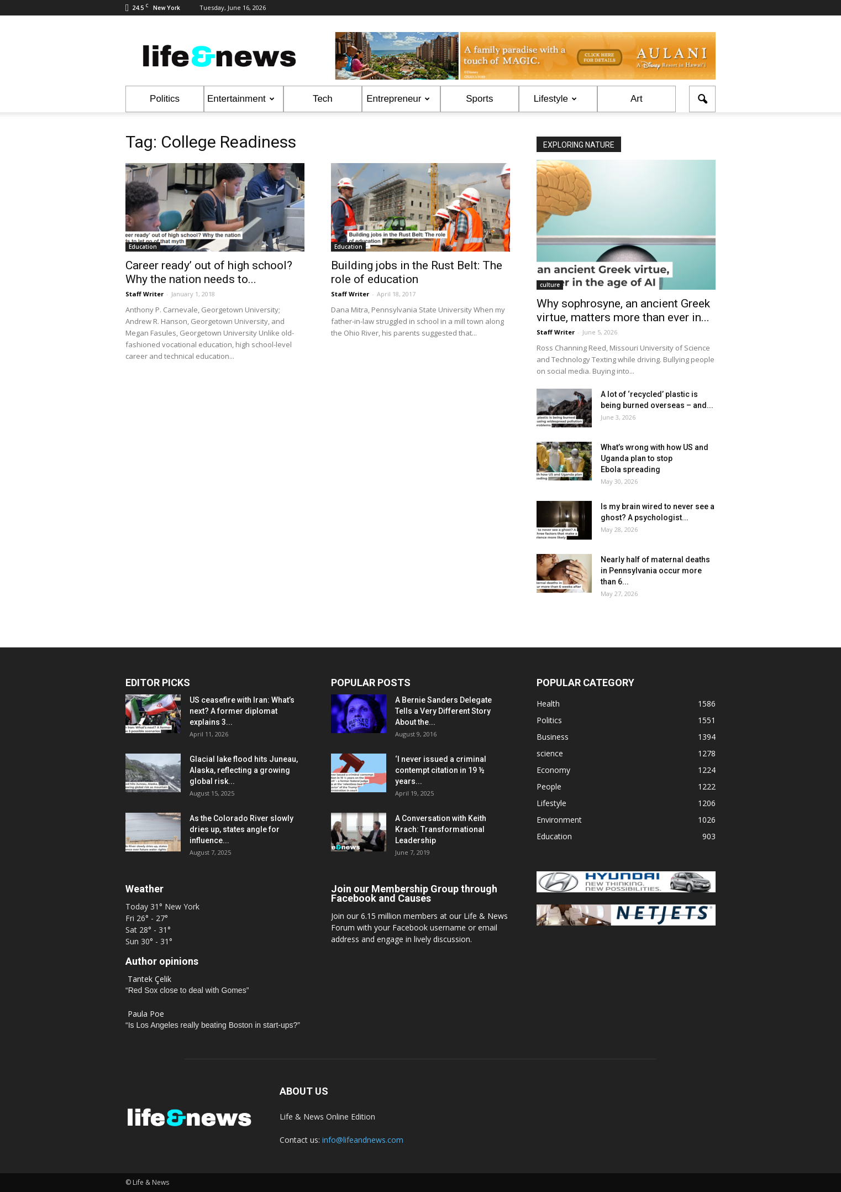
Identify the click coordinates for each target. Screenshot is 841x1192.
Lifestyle (555, 98)
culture (550, 285)
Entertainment (241, 98)
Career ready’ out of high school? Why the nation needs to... (208, 272)
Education (143, 246)
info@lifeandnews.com (362, 1140)
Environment (559, 819)
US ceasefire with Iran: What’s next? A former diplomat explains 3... (242, 711)
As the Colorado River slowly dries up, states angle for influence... (241, 829)
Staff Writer (144, 294)
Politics (165, 98)
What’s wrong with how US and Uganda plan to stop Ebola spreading (654, 458)
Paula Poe (146, 1013)
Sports (479, 98)
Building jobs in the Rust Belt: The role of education (416, 272)
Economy (553, 770)
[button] (702, 99)
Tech (323, 98)
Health (548, 703)
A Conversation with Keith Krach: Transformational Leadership (440, 829)
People (549, 786)
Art (636, 98)
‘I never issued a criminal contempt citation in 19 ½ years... (440, 770)
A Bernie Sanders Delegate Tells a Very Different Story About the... (443, 711)
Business (553, 736)
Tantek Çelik (149, 979)
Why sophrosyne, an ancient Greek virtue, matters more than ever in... (623, 310)
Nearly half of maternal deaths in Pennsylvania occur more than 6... (655, 570)
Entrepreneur (398, 98)
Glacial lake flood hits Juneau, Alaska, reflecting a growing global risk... (244, 770)
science (550, 753)
